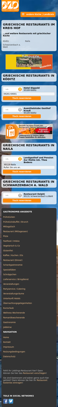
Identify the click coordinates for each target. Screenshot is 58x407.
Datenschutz (9, 356)
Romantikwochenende (14, 318)
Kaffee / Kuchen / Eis (13, 255)
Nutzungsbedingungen (14, 352)
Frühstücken (9, 217)
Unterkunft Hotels (11, 298)
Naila (27, 41)
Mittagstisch (9, 227)
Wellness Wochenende (14, 313)
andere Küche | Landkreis (38, 14)
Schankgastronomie (12, 265)
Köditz (6, 41)
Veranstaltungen (11, 284)
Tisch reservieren (21, 98)
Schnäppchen (9, 274)
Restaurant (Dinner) (12, 260)
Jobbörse (7, 327)
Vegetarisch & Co (11, 246)
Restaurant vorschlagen (34, 373)
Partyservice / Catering (14, 289)
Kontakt (7, 342)
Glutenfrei (8, 251)
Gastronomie (9, 322)
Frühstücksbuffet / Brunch (15, 222)
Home (6, 337)
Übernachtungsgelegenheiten (17, 303)
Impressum (8, 347)
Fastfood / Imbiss (11, 241)
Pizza (5, 236)
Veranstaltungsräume (13, 294)
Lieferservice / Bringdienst (16, 279)
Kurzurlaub (8, 308)
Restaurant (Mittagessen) (15, 231)
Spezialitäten (9, 270)
